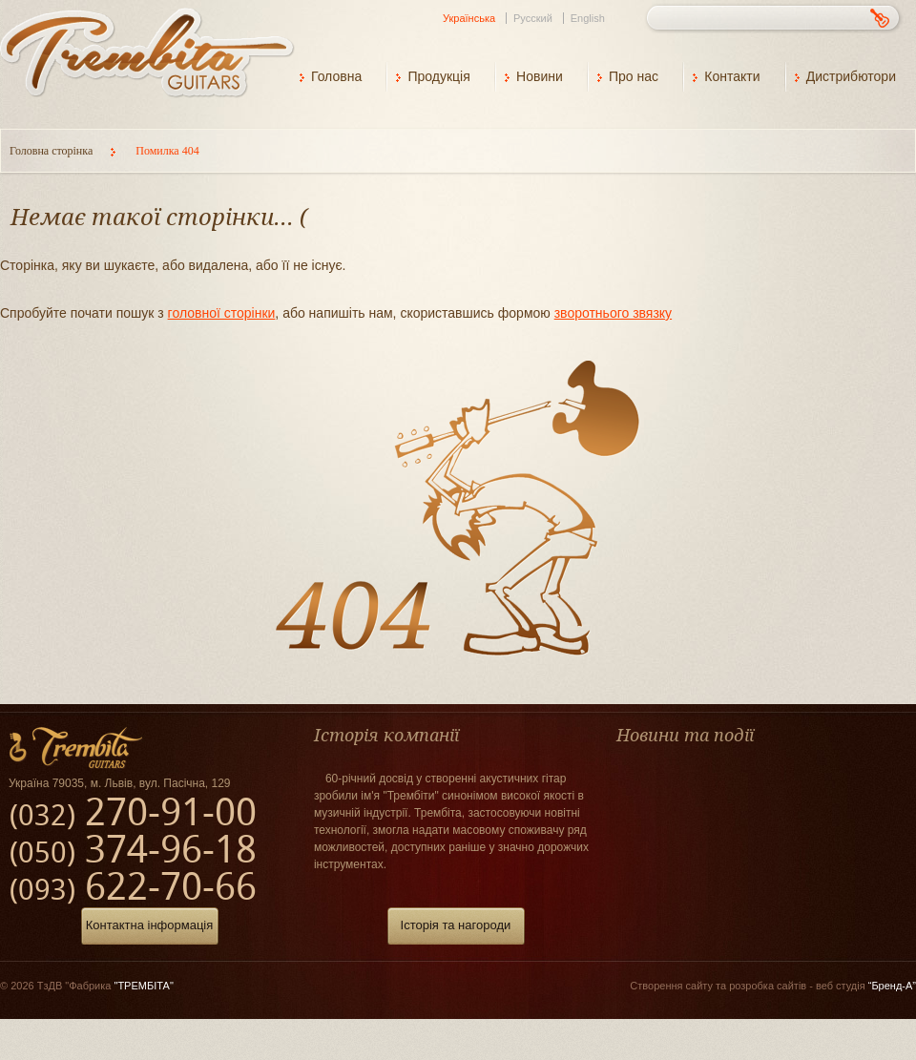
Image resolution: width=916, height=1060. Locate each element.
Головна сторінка (52, 150)
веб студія (866, 985)
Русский (532, 18)
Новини (539, 76)
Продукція (438, 76)
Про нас (633, 76)
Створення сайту (671, 985)
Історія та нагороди (456, 925)
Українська (469, 18)
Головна (336, 76)
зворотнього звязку (613, 313)
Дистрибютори (851, 76)
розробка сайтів (767, 985)
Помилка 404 (166, 150)
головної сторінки (222, 313)
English (588, 18)
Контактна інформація (150, 925)
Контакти (732, 76)
